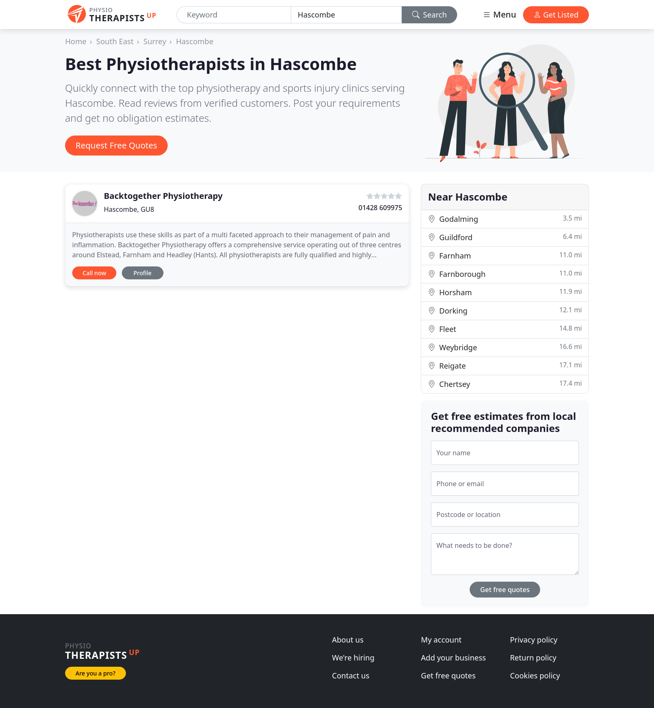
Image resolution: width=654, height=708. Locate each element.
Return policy (533, 658)
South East (114, 41)
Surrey (154, 41)
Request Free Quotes (116, 145)
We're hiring (353, 658)
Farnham (505, 255)
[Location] (346, 14)
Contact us (351, 675)
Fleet (505, 329)
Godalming (505, 218)
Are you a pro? (95, 673)
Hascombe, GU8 (129, 209)
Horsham (505, 292)
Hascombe (195, 41)
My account (441, 640)
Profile (142, 273)
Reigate (505, 365)
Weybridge (505, 347)
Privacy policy (534, 640)
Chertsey (505, 384)
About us (348, 640)
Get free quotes (505, 589)
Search (429, 15)
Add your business (453, 658)
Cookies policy (535, 675)
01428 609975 (380, 207)
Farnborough (505, 274)
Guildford (505, 237)
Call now (94, 273)
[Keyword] (233, 14)
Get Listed (556, 15)
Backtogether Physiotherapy (163, 195)
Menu (499, 14)
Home (75, 41)
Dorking (505, 310)
